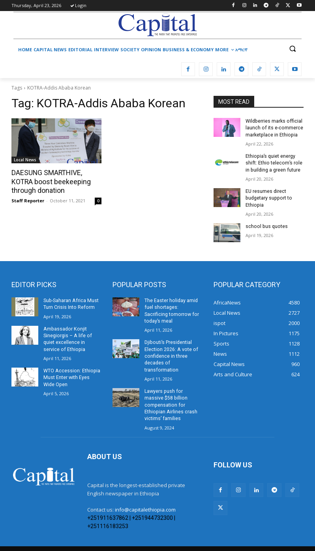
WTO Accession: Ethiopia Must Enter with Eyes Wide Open (71, 374)
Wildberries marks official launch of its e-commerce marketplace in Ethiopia (274, 127)
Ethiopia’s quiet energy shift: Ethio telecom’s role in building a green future (273, 162)
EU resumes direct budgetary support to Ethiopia (268, 196)
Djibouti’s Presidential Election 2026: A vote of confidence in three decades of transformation (170, 346)
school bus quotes (266, 224)
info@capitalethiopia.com (145, 491)
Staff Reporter (27, 200)
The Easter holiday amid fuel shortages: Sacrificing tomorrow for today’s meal (173, 305)
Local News (25, 159)
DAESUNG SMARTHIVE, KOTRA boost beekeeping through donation (48, 181)
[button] (292, 48)
